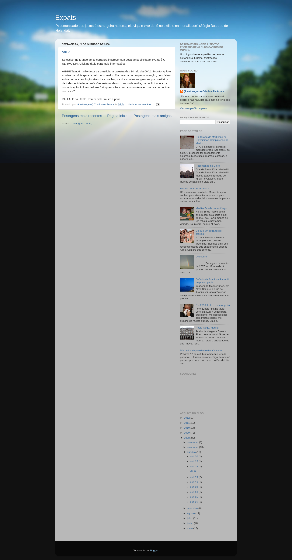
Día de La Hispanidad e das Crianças (201, 350)
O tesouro (201, 256)
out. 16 (194, 482)
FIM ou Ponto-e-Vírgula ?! (194, 188)
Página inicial (117, 116)
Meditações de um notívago (211, 208)
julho (190, 518)
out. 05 (194, 497)
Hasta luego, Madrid (207, 327)
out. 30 (194, 456)
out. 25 (194, 461)
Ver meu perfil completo (193, 108)
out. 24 (194, 466)
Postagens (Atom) (82, 123)
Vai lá (66, 52)
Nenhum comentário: (140, 104)
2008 (187, 437)
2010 (187, 427)
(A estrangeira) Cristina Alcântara (204, 91)
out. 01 (194, 501)
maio (190, 528)
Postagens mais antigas (153, 116)
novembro (193, 447)
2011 (187, 422)
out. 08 (194, 486)
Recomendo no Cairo (208, 165)
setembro (192, 508)
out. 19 (194, 477)
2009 (187, 432)
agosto (191, 513)
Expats (65, 17)
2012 (187, 417)
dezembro (193, 442)
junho (190, 523)
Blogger (154, 550)
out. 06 (194, 492)
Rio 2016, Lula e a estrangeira (213, 305)
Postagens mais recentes (82, 116)
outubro (191, 452)
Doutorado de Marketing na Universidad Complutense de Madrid (212, 140)
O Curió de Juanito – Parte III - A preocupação (212, 281)
